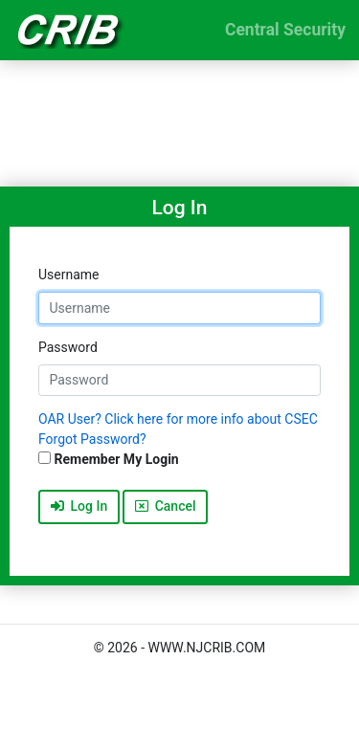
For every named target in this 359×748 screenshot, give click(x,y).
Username (69, 274)
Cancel (165, 506)
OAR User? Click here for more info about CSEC (178, 419)
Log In (79, 506)
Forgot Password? (92, 439)
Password (68, 347)
